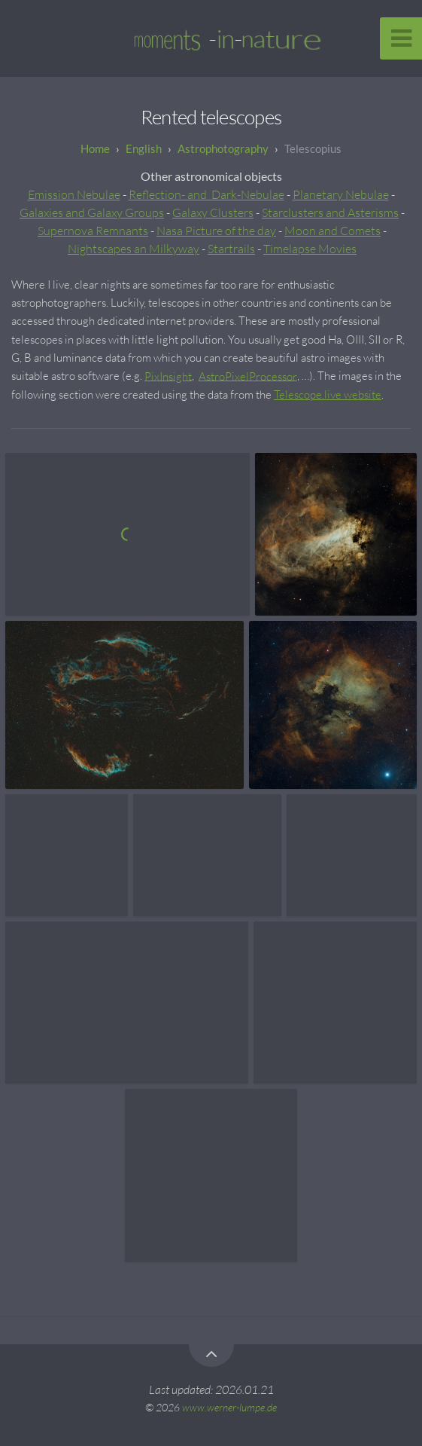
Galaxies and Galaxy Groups (92, 212)
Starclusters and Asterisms (330, 212)
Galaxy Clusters (213, 212)
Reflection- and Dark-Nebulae (206, 194)
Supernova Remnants (93, 230)
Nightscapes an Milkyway (133, 248)
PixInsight (168, 375)
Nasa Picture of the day (216, 230)
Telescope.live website (327, 394)
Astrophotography (223, 148)
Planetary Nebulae (341, 194)
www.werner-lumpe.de (229, 1407)
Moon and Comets (332, 230)
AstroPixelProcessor (248, 375)
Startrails (231, 248)
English (144, 148)
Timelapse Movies (310, 248)
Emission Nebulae (74, 194)
